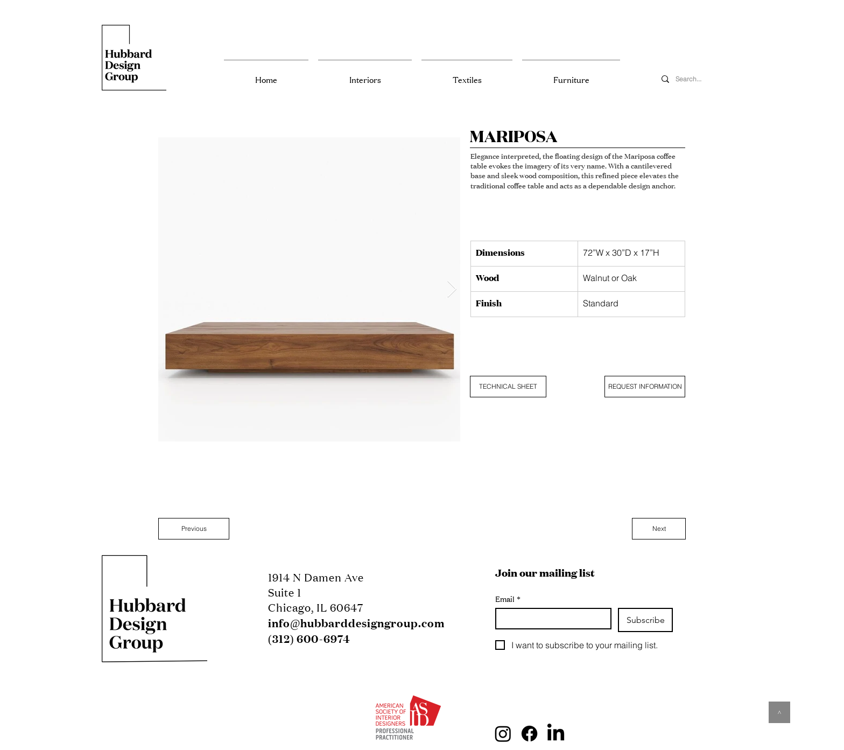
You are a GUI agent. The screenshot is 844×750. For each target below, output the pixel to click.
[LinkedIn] (555, 733)
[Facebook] (529, 733)
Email (508, 599)
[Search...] (699, 79)
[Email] (550, 618)
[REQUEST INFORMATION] (644, 386)
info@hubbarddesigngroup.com (356, 622)
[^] (779, 712)
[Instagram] (503, 733)
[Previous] (193, 528)
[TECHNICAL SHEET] (508, 386)
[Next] (659, 528)
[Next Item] (451, 290)
